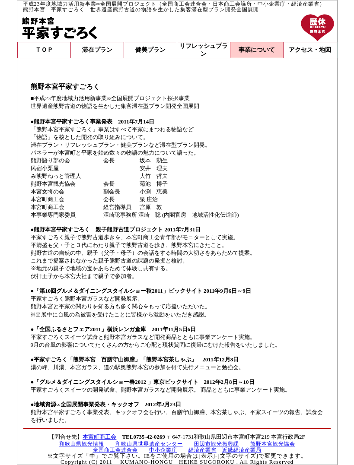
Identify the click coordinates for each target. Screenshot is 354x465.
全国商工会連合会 (115, 450)
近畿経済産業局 (242, 450)
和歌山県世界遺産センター (149, 444)
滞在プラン (97, 50)
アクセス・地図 (310, 50)
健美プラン (150, 50)
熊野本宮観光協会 (272, 444)
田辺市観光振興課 (216, 444)
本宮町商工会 (99, 436)
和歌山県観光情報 (81, 444)
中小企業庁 (163, 450)
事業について (257, 50)
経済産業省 (202, 450)
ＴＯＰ (44, 50)
